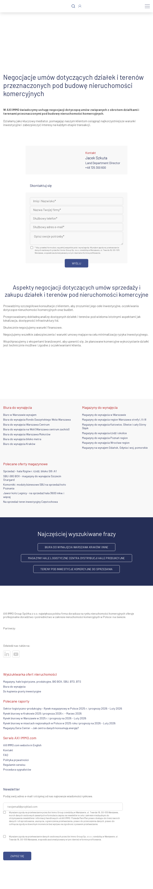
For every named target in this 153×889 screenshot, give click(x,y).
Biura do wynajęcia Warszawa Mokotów (26, 434)
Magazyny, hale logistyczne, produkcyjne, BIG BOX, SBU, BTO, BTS (42, 681)
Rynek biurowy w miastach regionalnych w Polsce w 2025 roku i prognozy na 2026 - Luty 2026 (59, 723)
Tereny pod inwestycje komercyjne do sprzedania (76, 569)
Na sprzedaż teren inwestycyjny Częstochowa (30, 501)
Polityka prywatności (16, 760)
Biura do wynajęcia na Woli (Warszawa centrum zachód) (36, 429)
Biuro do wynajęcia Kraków (19, 443)
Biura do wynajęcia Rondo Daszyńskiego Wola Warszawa (37, 419)
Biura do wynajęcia (14, 686)
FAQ (5, 755)
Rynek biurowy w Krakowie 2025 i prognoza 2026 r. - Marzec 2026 (42, 713)
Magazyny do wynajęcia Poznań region (105, 438)
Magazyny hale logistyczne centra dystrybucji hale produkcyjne (76, 558)
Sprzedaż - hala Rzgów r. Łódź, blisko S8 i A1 (30, 471)
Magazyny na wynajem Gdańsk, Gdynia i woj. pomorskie (115, 447)
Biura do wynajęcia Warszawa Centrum (26, 424)
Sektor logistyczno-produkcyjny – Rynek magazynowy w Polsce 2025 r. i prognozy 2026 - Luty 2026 (62, 708)
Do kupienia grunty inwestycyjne (22, 691)
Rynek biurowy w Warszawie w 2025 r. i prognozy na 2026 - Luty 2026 (44, 718)
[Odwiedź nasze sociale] (6, 654)
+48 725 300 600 (95, 167)
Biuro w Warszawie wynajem (19, 414)
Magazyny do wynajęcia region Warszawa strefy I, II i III (114, 419)
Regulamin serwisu (14, 764)
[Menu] (147, 6)
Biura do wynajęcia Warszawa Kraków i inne (76, 547)
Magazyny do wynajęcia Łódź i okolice (104, 433)
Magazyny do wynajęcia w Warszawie (104, 414)
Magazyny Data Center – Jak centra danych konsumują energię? (41, 728)
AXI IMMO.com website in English (22, 745)
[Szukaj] (73, 6)
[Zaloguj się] (79, 6)
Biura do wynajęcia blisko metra (22, 439)
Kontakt (8, 750)
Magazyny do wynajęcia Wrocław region (105, 442)
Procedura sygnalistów (17, 769)
